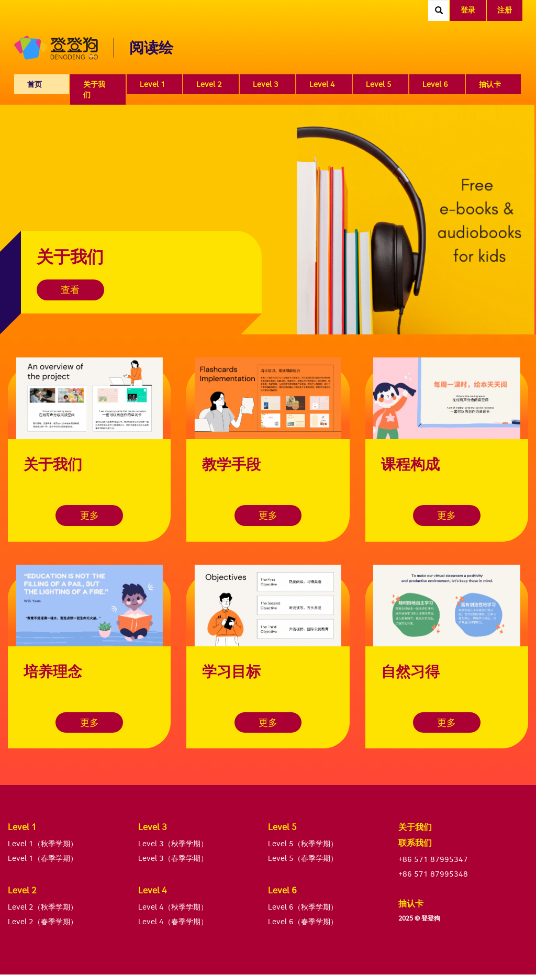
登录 (468, 9)
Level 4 (322, 84)
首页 (34, 84)
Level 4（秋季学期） (173, 906)
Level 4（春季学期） (173, 921)
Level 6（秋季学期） (303, 906)
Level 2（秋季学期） (42, 906)
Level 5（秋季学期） (303, 843)
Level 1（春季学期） (42, 858)
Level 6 (435, 84)
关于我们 (94, 89)
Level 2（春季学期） (42, 921)
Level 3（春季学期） (173, 858)
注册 (504, 9)
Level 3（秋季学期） (173, 843)
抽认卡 (490, 84)
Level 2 (209, 84)
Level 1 (152, 84)
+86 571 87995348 (433, 873)
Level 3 (265, 84)
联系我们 (415, 842)
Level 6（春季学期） (303, 921)
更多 (89, 515)
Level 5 (379, 84)
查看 (70, 289)
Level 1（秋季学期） (42, 843)
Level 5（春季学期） (303, 858)
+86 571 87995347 (433, 859)
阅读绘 (151, 47)
